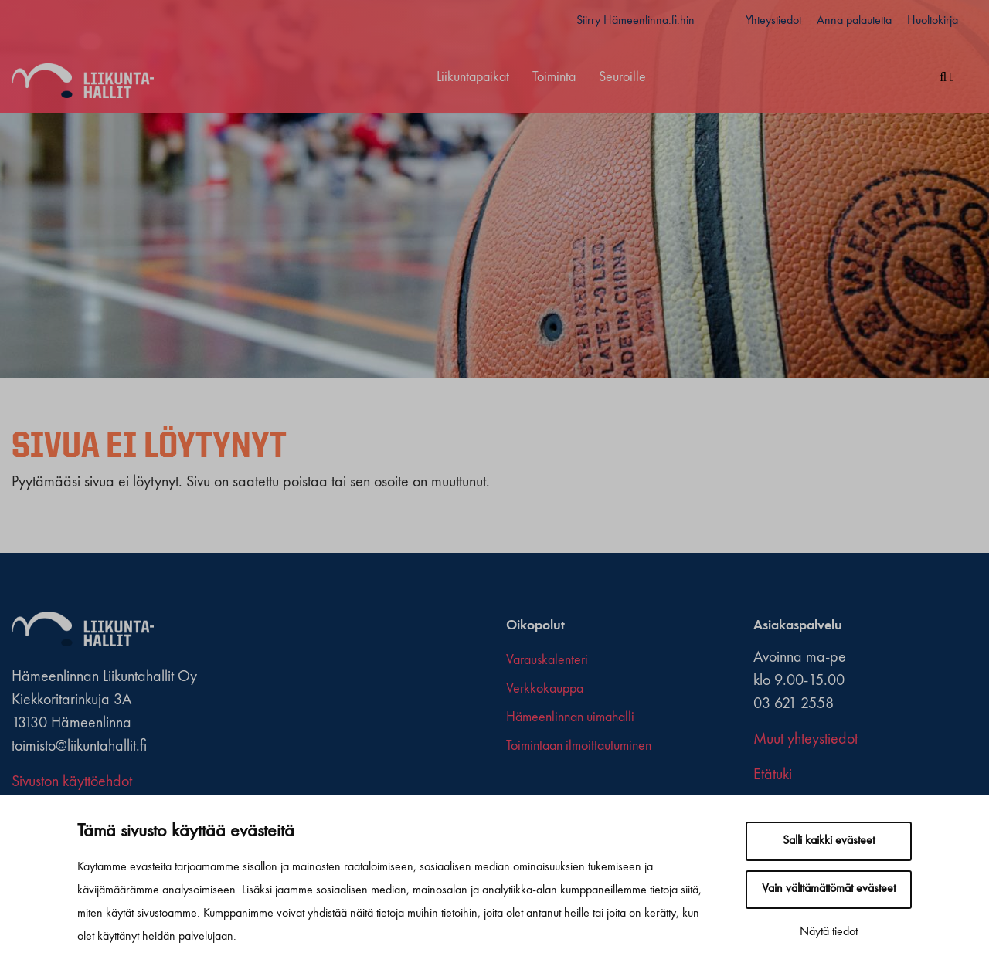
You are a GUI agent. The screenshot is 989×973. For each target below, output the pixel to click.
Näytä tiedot (829, 932)
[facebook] (512, 787)
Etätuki (772, 775)
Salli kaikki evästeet (829, 841)
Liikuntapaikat (473, 77)
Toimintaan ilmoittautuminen (578, 746)
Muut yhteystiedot (805, 740)
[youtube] (556, 787)
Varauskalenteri (547, 660)
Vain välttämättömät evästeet (829, 889)
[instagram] (541, 787)
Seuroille (622, 77)
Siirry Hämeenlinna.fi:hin (635, 21)
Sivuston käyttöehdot (72, 782)
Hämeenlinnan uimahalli (570, 717)
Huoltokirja (932, 21)
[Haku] (947, 78)
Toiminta (554, 77)
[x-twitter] (526, 787)
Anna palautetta (854, 21)
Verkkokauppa (544, 689)
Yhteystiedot (773, 21)
